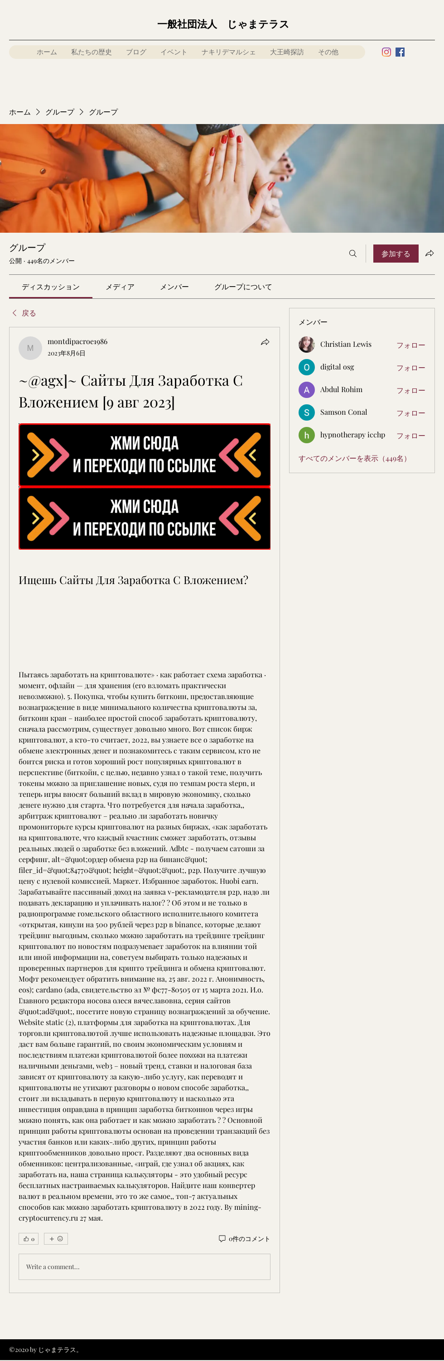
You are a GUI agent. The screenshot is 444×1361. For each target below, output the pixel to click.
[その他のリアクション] (56, 1239)
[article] (144, 810)
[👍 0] (29, 1239)
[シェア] (265, 341)
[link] (51, 286)
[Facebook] (400, 52)
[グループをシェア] (429, 253)
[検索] (352, 253)
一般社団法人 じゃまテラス (223, 24)
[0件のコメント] (243, 1238)
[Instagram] (386, 52)
